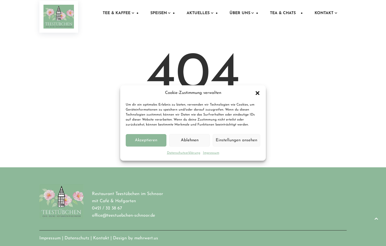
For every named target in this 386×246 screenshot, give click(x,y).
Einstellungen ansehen (236, 140)
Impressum (211, 153)
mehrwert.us (146, 238)
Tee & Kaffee (116, 13)
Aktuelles (198, 13)
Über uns (240, 13)
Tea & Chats (283, 13)
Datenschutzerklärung (183, 153)
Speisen (158, 13)
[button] (257, 93)
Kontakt (324, 13)
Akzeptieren (146, 140)
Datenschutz (77, 238)
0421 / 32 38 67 (107, 208)
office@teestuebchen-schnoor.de (123, 215)
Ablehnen (190, 140)
